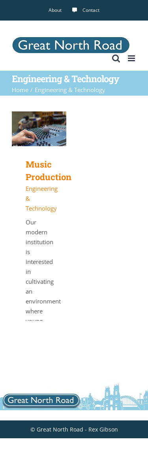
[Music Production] (39, 116)
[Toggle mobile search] (116, 58)
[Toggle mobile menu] (132, 58)
